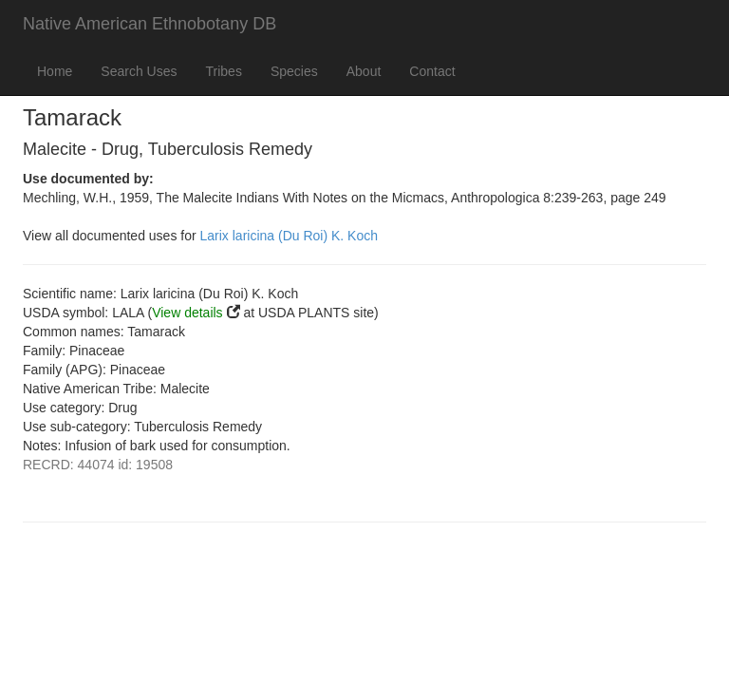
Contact (432, 71)
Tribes (224, 71)
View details (187, 312)
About (364, 71)
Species (294, 71)
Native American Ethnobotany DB (149, 23)
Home (54, 71)
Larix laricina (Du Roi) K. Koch (289, 235)
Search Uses (139, 71)
